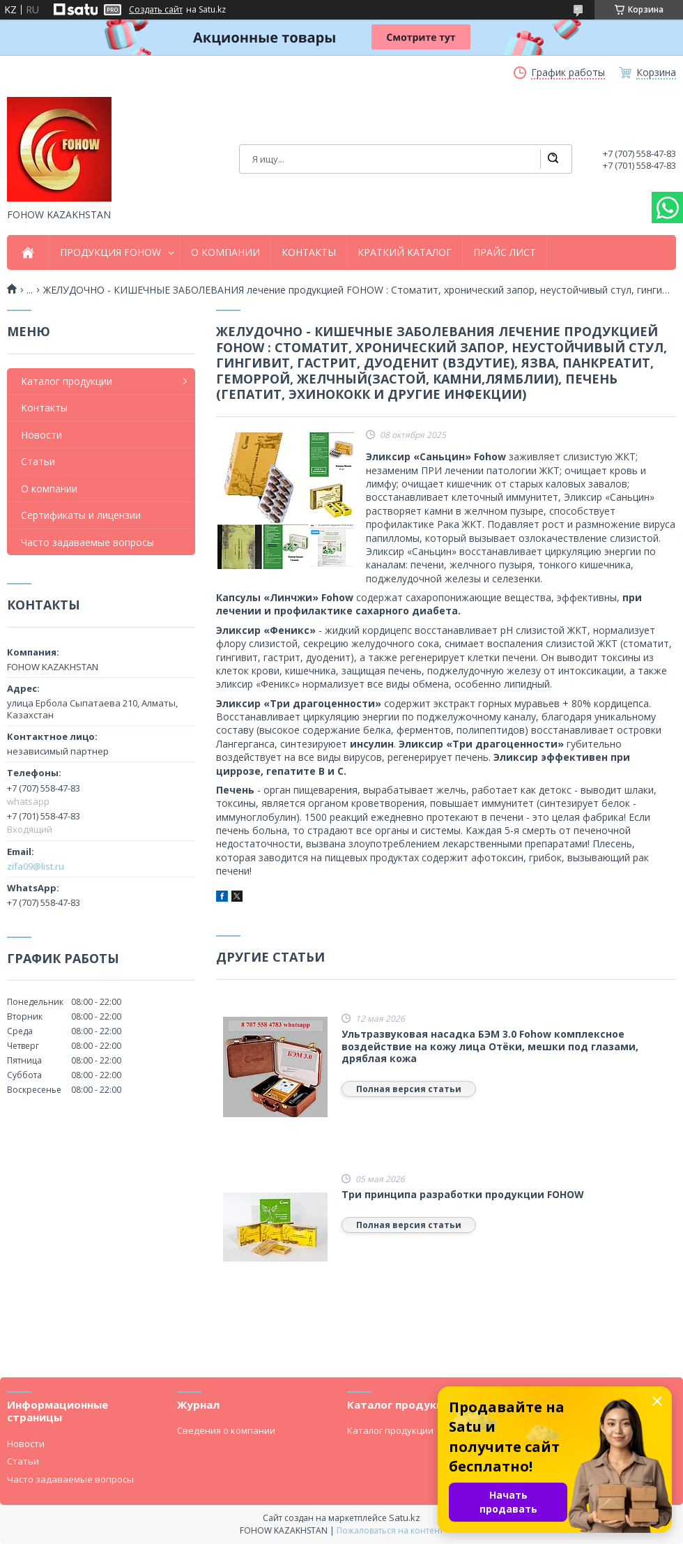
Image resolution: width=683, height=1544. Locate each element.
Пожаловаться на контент (390, 1530)
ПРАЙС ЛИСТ (504, 252)
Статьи (38, 461)
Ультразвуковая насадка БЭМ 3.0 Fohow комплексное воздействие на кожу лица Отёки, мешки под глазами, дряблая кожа (490, 1046)
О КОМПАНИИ (225, 252)
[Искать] (552, 159)
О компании (49, 488)
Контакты (44, 407)
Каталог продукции (66, 381)
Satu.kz (404, 1517)
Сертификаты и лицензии (81, 515)
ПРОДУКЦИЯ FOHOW (110, 252)
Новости (41, 434)
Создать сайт (156, 10)
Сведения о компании (226, 1430)
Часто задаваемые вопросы (87, 542)
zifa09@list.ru (35, 866)
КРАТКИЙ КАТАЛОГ (405, 252)
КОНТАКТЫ (309, 252)
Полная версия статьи (408, 1089)
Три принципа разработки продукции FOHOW (463, 1194)
